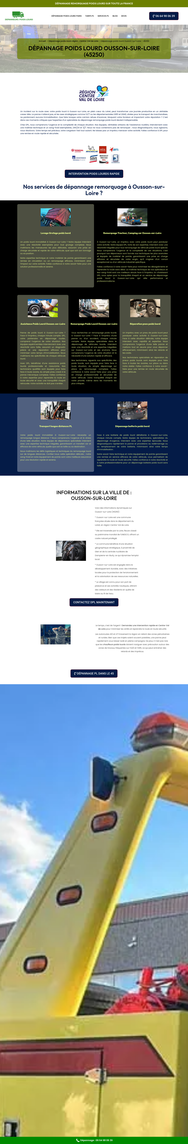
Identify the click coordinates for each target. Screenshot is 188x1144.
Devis (124, 16)
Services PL (103, 16)
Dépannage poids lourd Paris (66, 16)
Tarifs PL (89, 16)
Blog (115, 16)
